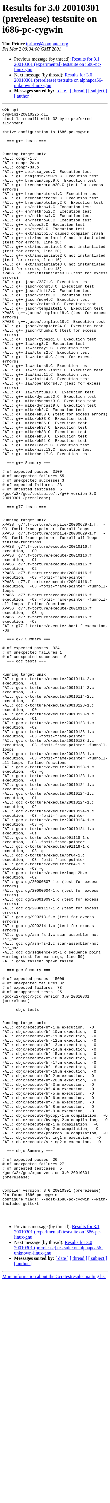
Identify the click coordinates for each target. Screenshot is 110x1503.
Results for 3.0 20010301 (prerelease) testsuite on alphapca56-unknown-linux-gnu (58, 80)
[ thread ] (78, 90)
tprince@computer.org (47, 43)
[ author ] (23, 95)
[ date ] (62, 90)
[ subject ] (97, 90)
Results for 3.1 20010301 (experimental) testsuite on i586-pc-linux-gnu (57, 64)
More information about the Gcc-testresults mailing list (54, 1497)
